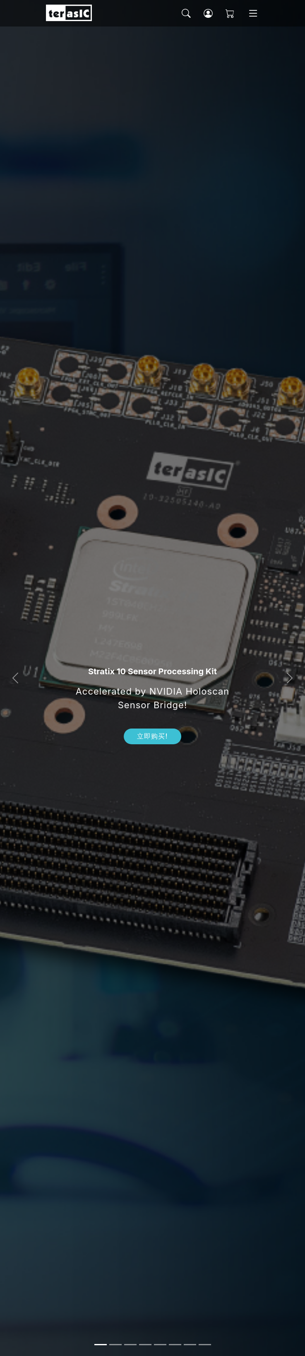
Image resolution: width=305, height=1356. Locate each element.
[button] (15, 678)
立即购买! (152, 736)
